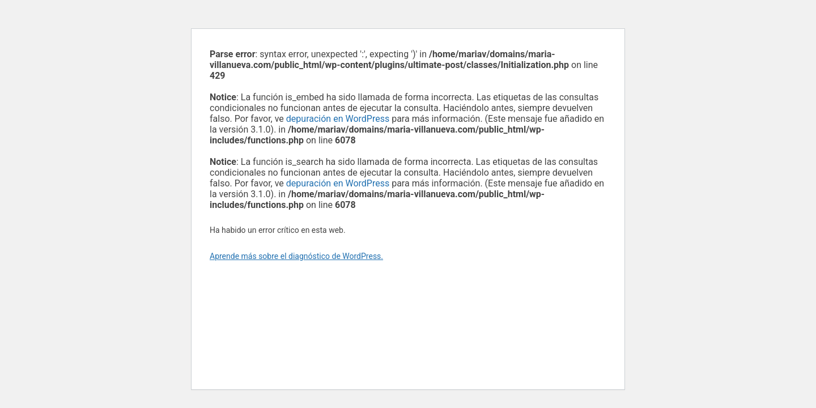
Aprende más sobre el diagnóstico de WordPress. (296, 256)
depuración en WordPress (337, 118)
